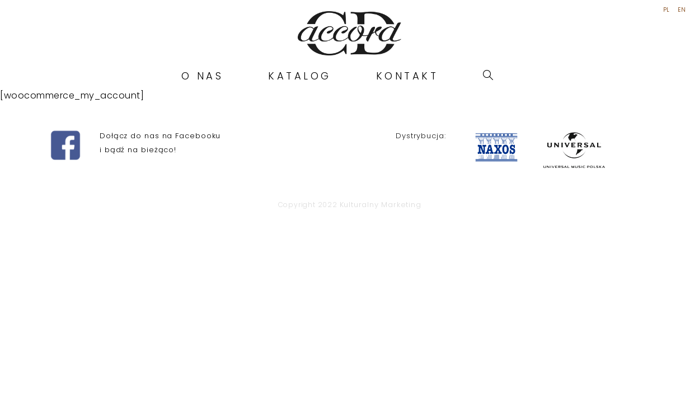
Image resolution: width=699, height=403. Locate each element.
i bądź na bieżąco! (138, 339)
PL (666, 10)
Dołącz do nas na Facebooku (160, 325)
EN (682, 10)
